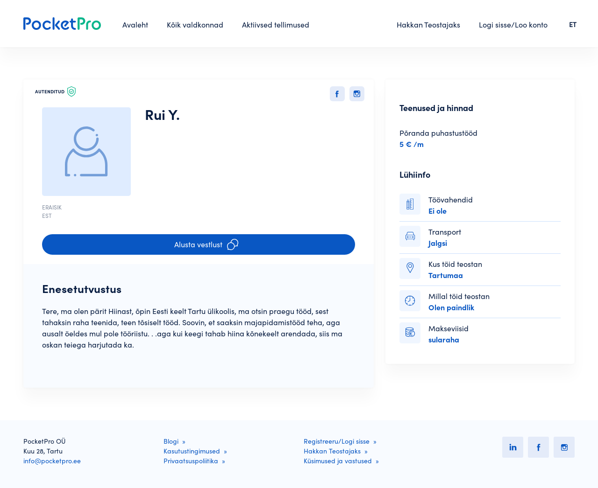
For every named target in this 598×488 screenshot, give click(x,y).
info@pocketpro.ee (52, 461)
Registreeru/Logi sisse (337, 441)
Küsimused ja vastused (338, 461)
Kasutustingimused (192, 451)
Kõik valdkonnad (195, 24)
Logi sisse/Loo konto (513, 24)
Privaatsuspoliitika (191, 461)
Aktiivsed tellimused (275, 24)
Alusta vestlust (206, 244)
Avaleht (135, 24)
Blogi (171, 441)
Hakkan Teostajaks (428, 24)
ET (573, 25)
